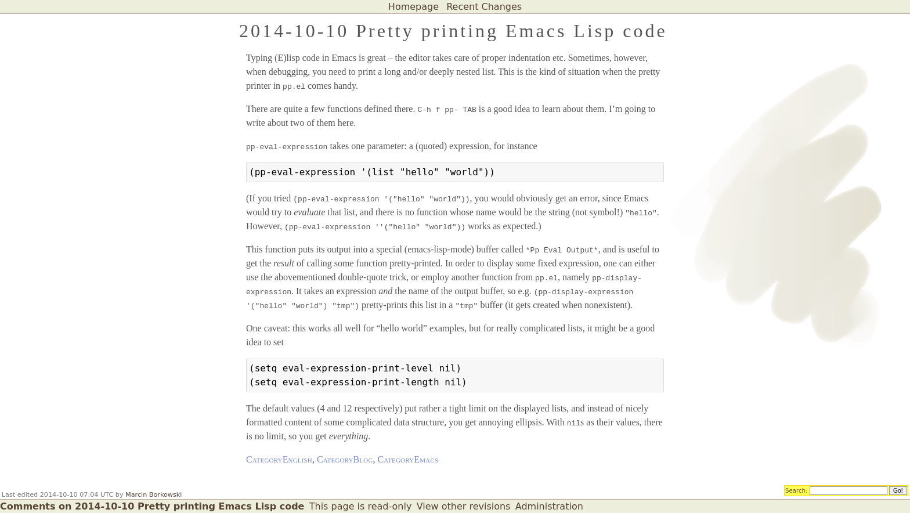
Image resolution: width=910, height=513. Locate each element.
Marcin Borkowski (153, 494)
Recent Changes (484, 6)
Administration (549, 506)
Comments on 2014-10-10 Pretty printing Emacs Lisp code (152, 506)
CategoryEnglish (279, 459)
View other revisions (464, 506)
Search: (796, 489)
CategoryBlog (345, 459)
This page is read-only (360, 506)
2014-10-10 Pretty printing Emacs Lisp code (453, 30)
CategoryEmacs (408, 459)
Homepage (413, 6)
